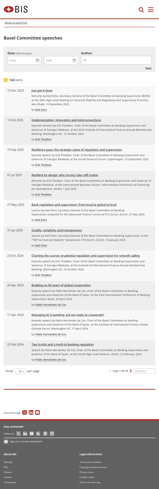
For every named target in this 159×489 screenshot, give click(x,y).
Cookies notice (87, 477)
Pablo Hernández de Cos (50, 304)
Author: (86, 53)
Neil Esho (41, 109)
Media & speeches (16, 22)
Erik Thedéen (43, 139)
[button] (131, 371)
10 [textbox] (20, 371)
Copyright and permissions (93, 467)
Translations (10, 482)
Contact (8, 472)
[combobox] (116, 60)
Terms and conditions (91, 462)
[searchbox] (117, 60)
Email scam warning (90, 482)
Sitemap (8, 462)
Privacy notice (87, 472)
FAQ (6, 467)
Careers (8, 477)
